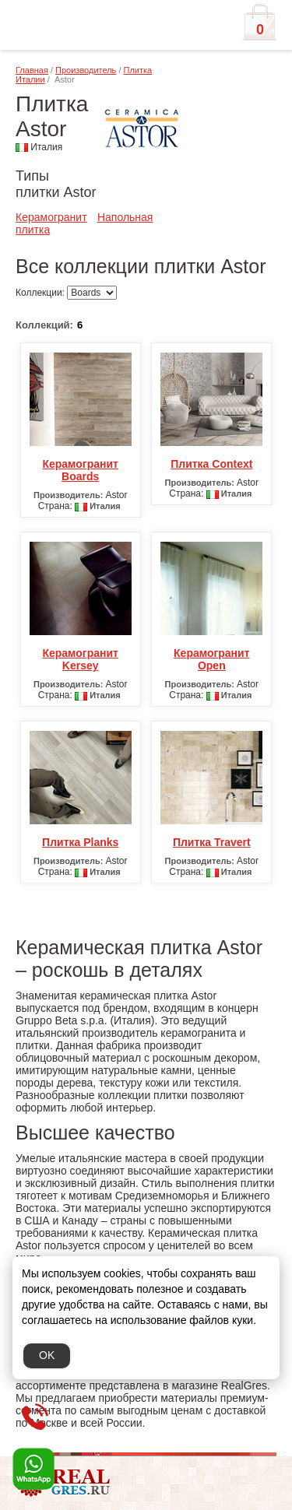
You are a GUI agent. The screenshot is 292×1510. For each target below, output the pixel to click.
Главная (32, 70)
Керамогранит (51, 217)
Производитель (85, 70)
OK (47, 1355)
